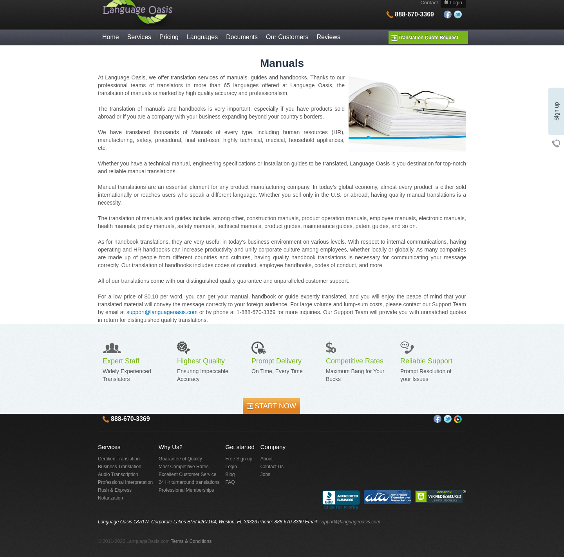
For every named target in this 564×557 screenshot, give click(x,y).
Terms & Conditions (191, 541)
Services (139, 37)
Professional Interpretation (125, 482)
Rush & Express (115, 490)
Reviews (328, 37)
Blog (230, 474)
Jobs (265, 474)
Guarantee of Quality (180, 459)
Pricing (169, 37)
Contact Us (272, 466)
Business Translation (119, 466)
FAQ (230, 482)
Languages (202, 37)
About (266, 459)
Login (231, 466)
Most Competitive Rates (183, 466)
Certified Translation (119, 459)
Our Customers (287, 37)
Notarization (110, 498)
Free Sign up (239, 459)
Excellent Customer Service (187, 474)
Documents (242, 37)
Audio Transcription (118, 474)
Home (110, 37)
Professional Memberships (186, 490)
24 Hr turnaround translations (189, 482)
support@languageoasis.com (162, 312)
